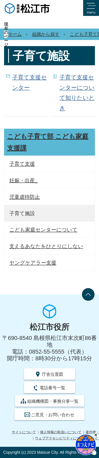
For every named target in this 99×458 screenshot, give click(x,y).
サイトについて (24, 432)
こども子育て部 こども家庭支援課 (47, 142)
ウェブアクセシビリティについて (61, 438)
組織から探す (46, 34)
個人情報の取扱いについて (61, 432)
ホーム (15, 34)
